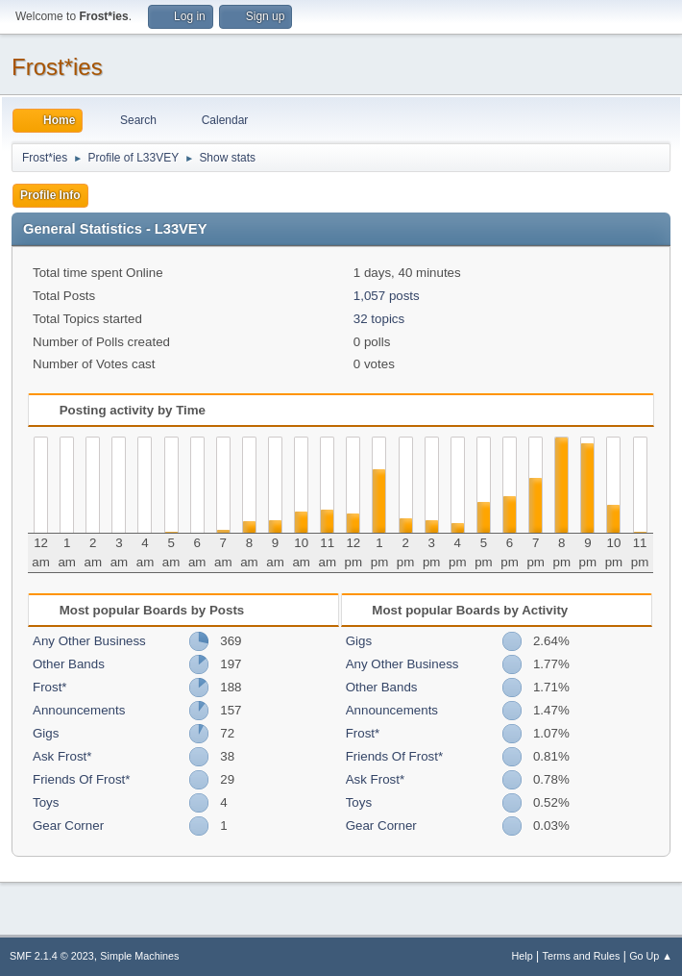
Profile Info (50, 195)
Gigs (46, 733)
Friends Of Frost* (81, 779)
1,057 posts (386, 295)
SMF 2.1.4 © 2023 (52, 956)
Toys (46, 802)
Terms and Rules (582, 956)
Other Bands (69, 664)
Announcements (79, 710)
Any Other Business (89, 641)
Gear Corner (68, 825)
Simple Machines (139, 956)
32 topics (378, 319)
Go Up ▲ (650, 956)
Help (522, 956)
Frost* (50, 687)
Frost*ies (57, 67)
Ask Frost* (62, 756)
